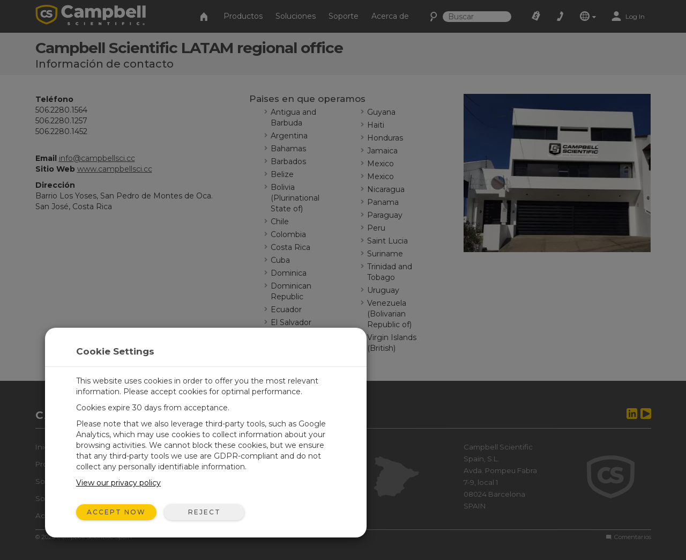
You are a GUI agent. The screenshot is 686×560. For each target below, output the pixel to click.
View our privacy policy (118, 483)
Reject (204, 512)
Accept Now (116, 512)
